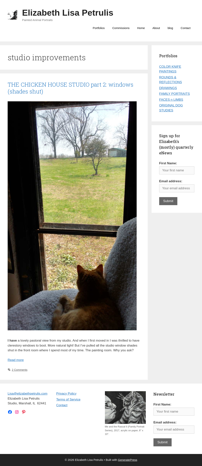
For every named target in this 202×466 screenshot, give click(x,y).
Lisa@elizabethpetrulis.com (27, 393)
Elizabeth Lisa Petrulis (68, 13)
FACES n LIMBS (171, 100)
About (156, 28)
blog (170, 28)
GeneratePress (127, 459)
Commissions (121, 28)
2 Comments (20, 369)
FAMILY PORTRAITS (174, 94)
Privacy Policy (66, 393)
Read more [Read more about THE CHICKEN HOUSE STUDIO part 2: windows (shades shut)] (16, 360)
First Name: (168, 163)
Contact (186, 28)
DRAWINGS (168, 88)
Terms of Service (68, 399)
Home (141, 28)
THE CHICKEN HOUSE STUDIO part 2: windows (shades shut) (70, 88)
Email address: (170, 181)
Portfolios (99, 28)
